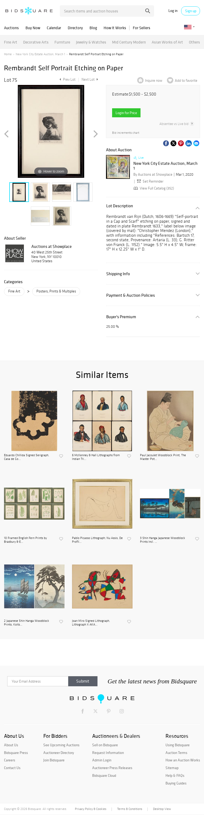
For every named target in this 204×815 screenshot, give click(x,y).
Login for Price (126, 112)
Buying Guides (175, 783)
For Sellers (141, 27)
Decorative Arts (36, 42)
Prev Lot (66, 79)
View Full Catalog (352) (153, 188)
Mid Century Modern (129, 42)
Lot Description (119, 205)
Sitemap (171, 767)
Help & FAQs (174, 775)
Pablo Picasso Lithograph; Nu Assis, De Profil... (97, 540)
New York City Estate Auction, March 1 (40, 54)
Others (194, 42)
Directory (75, 27)
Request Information (108, 752)
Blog (93, 27)
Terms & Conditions (129, 809)
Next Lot (90, 79)
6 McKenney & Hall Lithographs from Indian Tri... (96, 457)
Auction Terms (176, 752)
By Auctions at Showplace (152, 174)
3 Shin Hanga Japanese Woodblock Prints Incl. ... (162, 540)
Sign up (190, 10)
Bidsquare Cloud (104, 775)
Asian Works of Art (167, 42)
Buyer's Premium (121, 316)
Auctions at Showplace (51, 246)
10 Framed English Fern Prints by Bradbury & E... (25, 540)
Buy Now (33, 27)
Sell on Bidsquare (105, 745)
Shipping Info (118, 273)
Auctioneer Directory (58, 752)
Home (8, 54)
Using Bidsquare (177, 745)
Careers (9, 760)
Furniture (62, 42)
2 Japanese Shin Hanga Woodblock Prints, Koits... (26, 622)
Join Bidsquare (54, 760)
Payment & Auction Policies (130, 295)
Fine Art (10, 42)
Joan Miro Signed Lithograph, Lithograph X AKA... (91, 622)
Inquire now (153, 80)
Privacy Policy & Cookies (90, 809)
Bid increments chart (125, 133)
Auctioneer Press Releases (112, 767)
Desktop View (162, 809)
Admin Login (101, 760)
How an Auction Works (182, 760)
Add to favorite (186, 80)
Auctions (11, 27)
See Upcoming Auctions (61, 745)
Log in (172, 11)
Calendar (54, 27)
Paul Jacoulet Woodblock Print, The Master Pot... (163, 457)
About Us (11, 745)
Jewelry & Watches (91, 42)
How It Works (115, 27)
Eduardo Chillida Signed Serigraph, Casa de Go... (26, 457)
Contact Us (12, 767)
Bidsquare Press (16, 752)
